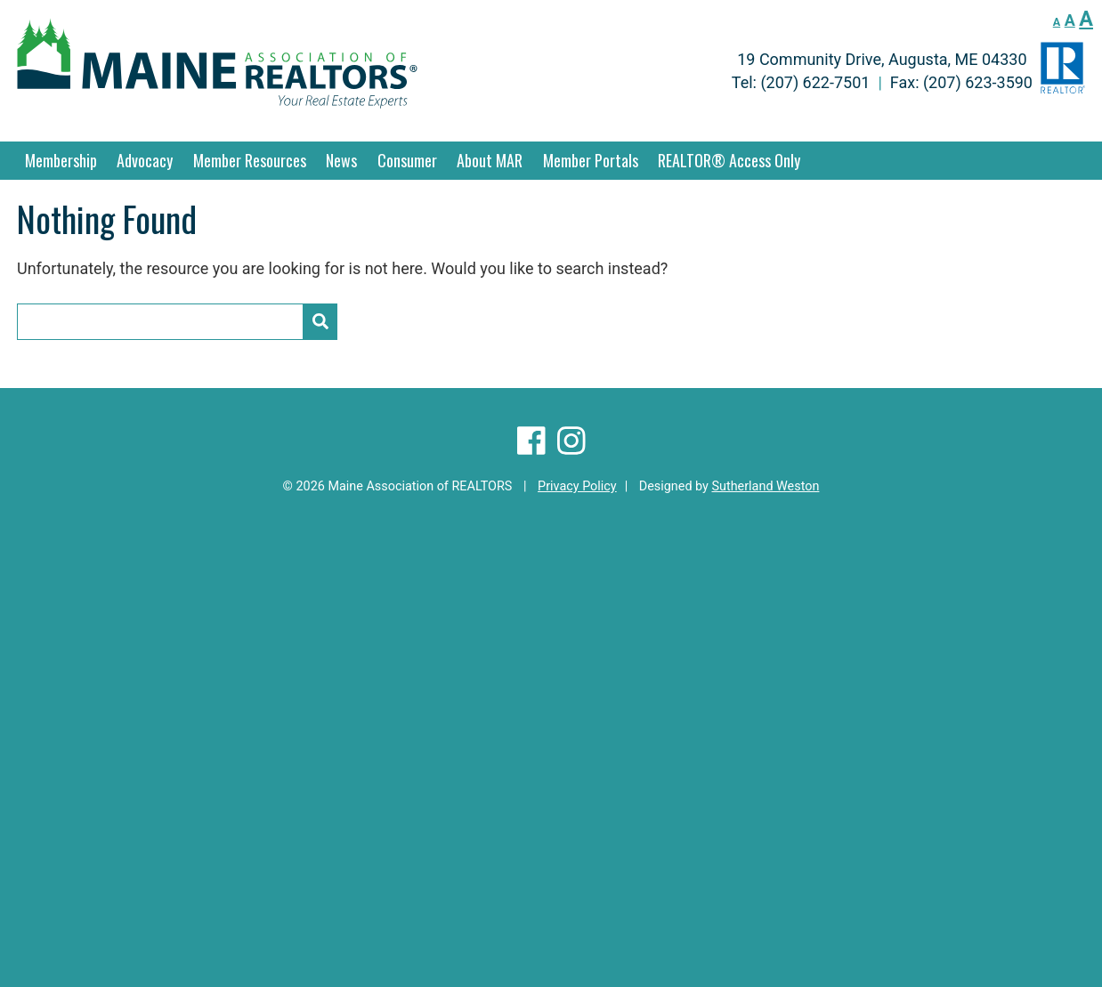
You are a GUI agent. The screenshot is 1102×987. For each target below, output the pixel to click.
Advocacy (145, 160)
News (341, 160)
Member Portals (590, 160)
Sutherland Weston (765, 486)
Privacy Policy (577, 486)
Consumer (407, 160)
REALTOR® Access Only (729, 160)
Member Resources (249, 160)
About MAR (490, 160)
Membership (61, 160)
